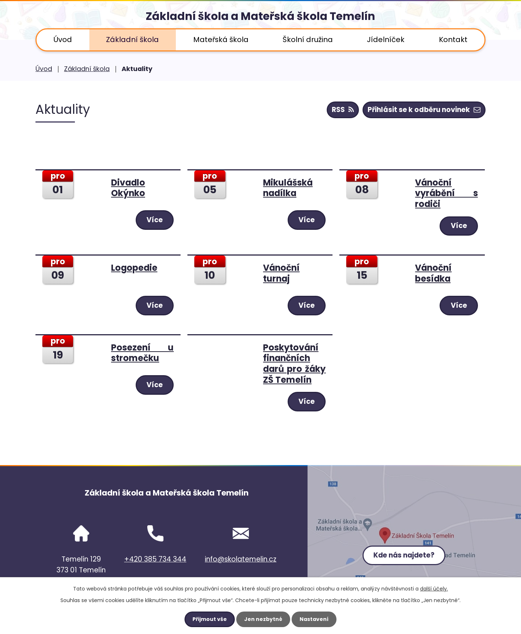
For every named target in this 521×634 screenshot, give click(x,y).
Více (154, 220)
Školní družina (308, 39)
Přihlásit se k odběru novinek (424, 110)
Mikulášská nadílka (288, 188)
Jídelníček (385, 39)
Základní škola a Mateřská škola (261, 16)
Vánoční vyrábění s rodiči (446, 193)
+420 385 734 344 (155, 559)
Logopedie (134, 268)
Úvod (63, 39)
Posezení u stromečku (142, 352)
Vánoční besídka (433, 273)
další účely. (434, 588)
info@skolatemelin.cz (240, 559)
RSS (343, 110)
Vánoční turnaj (281, 273)
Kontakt (453, 39)
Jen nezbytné (263, 619)
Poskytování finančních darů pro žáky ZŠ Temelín (294, 363)
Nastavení (314, 619)
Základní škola (132, 39)
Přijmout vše (209, 619)
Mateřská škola (221, 39)
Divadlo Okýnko (128, 188)
